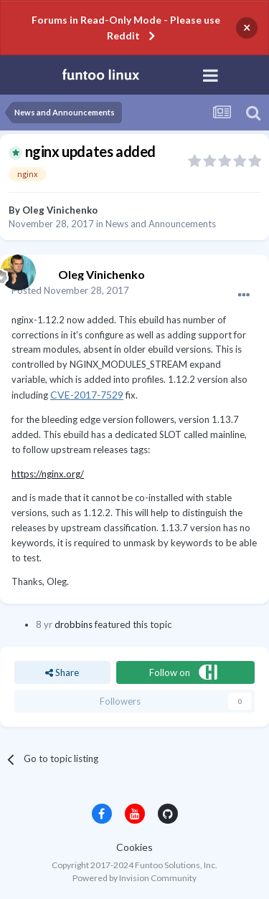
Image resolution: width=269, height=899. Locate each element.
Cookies (134, 847)
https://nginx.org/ (47, 474)
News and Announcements (160, 223)
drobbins (74, 624)
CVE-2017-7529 (86, 395)
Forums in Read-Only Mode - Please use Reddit (126, 28)
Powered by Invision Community (134, 877)
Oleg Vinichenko (60, 210)
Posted (70, 290)
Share (62, 672)
